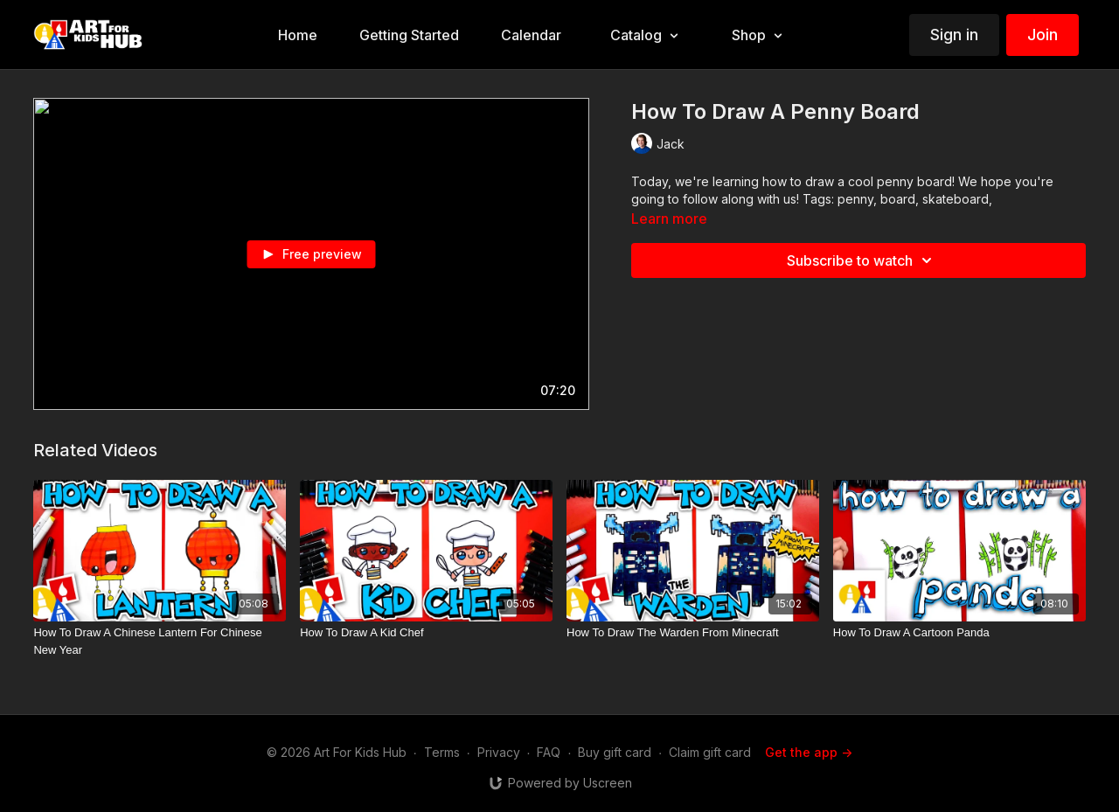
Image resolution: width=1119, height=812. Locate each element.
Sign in (954, 34)
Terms (442, 752)
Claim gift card (710, 752)
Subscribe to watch (862, 260)
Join (1042, 34)
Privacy (498, 752)
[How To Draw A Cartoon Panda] (959, 633)
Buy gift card (614, 752)
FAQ (548, 752)
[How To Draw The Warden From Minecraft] (692, 633)
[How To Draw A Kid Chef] (426, 633)
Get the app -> (808, 752)
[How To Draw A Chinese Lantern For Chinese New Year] (159, 641)
